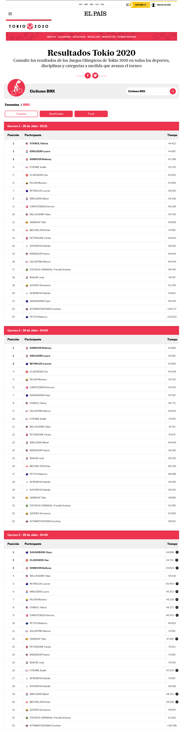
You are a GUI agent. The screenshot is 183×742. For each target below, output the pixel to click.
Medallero (94, 37)
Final (91, 113)
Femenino (12, 105)
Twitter (95, 76)
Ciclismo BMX (42, 91)
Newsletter (109, 37)
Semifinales (56, 113)
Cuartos (21, 113)
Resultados (79, 37)
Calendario (64, 37)
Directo (51, 37)
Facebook (88, 76)
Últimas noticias (127, 37)
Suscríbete (140, 5)
